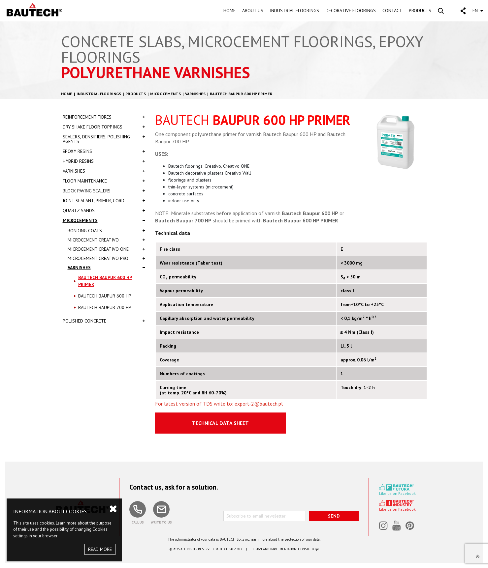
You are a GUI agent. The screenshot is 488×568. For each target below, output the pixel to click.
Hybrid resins (104, 161)
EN (477, 11)
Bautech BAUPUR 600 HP (104, 296)
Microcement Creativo (106, 240)
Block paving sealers (104, 190)
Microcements (165, 93)
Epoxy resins (104, 151)
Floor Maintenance (104, 181)
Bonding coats (106, 230)
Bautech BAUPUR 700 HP (104, 307)
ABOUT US (252, 11)
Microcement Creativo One (106, 249)
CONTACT (392, 11)
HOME (229, 11)
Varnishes (195, 93)
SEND (334, 516)
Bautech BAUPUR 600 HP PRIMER (241, 93)
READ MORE (100, 549)
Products (135, 93)
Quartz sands (104, 210)
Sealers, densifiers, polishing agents (104, 139)
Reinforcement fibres (104, 117)
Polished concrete (104, 321)
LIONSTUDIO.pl (308, 549)
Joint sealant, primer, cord (104, 200)
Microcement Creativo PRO (106, 258)
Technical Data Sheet (220, 423)
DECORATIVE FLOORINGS (351, 11)
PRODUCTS (420, 11)
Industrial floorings (99, 93)
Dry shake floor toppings (104, 127)
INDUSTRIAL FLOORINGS (294, 11)
